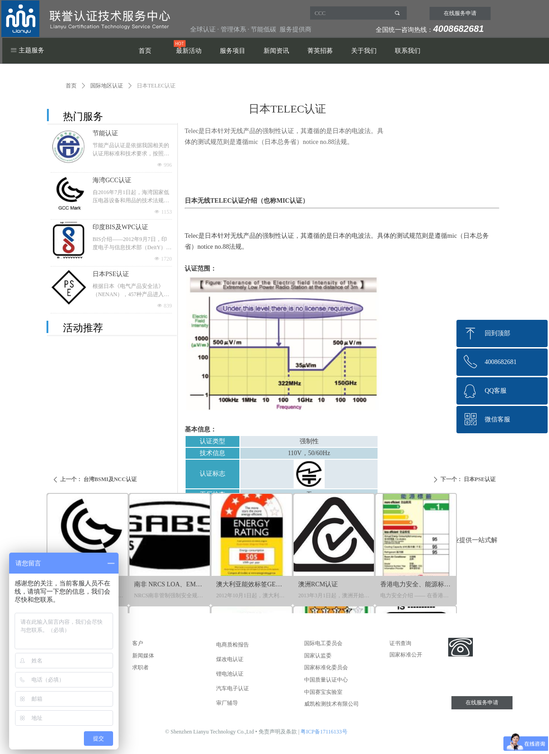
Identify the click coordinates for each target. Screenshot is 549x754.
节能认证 (105, 133)
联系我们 (407, 50)
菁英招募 (320, 50)
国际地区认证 (106, 85)
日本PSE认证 (111, 274)
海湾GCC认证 (112, 180)
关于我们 (364, 50)
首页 (145, 50)
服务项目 (232, 50)
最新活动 (189, 50)
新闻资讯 (276, 50)
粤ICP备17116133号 (323, 731)
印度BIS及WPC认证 (120, 227)
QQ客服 (496, 390)
